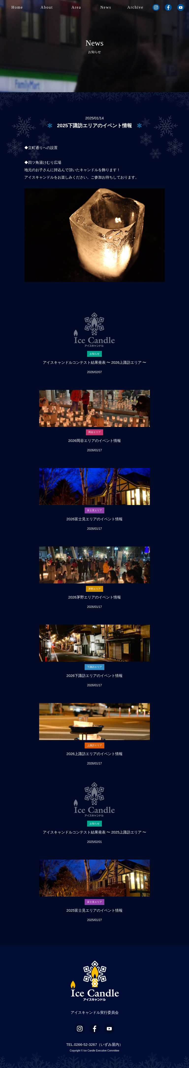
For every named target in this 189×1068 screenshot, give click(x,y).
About (47, 7)
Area (76, 7)
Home (17, 7)
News (105, 7)
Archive (135, 7)
